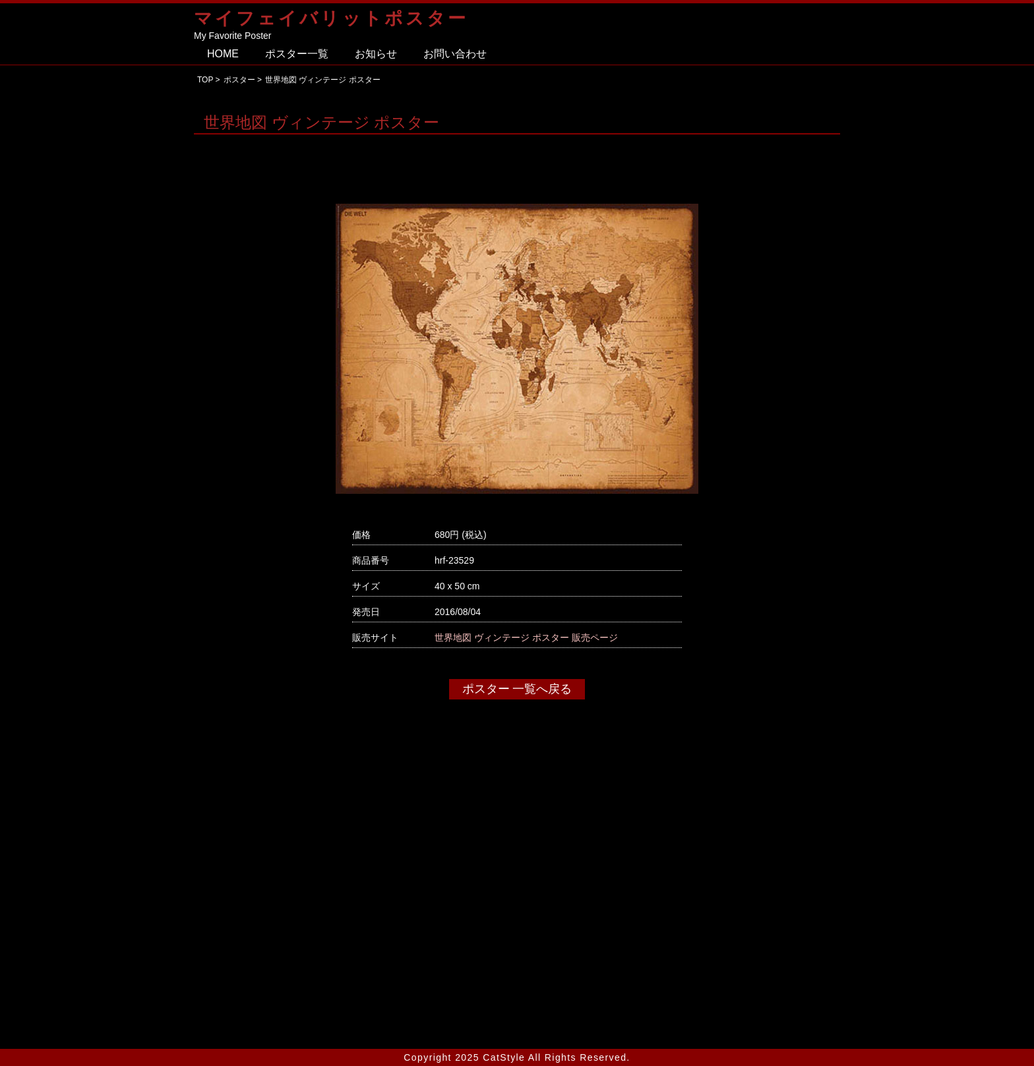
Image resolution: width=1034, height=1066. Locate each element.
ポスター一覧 (296, 53)
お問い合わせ (455, 53)
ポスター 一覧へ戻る (517, 689)
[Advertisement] (517, 907)
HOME (223, 53)
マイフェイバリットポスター (331, 18)
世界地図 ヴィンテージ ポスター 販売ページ (526, 637)
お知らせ (376, 53)
